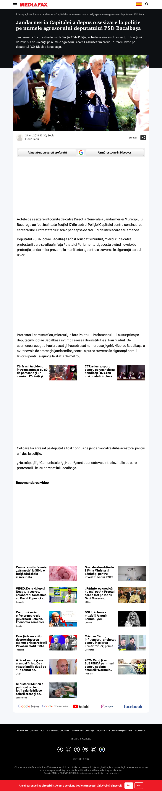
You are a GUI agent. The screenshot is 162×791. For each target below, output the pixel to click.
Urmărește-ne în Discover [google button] (114, 152)
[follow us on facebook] (133, 707)
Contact (140, 730)
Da (128, 785)
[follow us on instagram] (107, 707)
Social (36, 14)
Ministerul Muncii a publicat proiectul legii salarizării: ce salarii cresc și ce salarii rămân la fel (29, 688)
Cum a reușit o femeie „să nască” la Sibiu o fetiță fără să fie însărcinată (31, 572)
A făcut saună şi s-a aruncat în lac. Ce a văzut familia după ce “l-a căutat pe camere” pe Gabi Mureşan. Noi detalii (31, 665)
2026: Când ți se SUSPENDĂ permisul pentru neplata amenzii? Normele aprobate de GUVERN (99, 665)
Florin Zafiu (32, 139)
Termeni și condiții (83, 730)
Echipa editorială (27, 730)
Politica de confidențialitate (114, 730)
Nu (138, 785)
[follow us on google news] (29, 707)
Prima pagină (23, 14)
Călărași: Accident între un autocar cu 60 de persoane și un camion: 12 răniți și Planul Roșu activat (32, 371)
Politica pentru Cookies (54, 730)
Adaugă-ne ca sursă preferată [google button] (47, 152)
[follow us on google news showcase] (55, 707)
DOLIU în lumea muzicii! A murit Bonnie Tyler (96, 616)
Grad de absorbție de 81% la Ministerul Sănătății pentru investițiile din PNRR (99, 572)
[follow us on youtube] (81, 707)
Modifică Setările (81, 739)
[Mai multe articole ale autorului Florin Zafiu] (19, 137)
